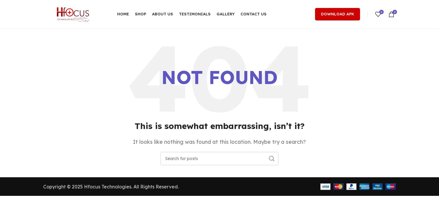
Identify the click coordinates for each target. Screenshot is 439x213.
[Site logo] (72, 14)
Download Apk (337, 14)
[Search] (219, 160)
